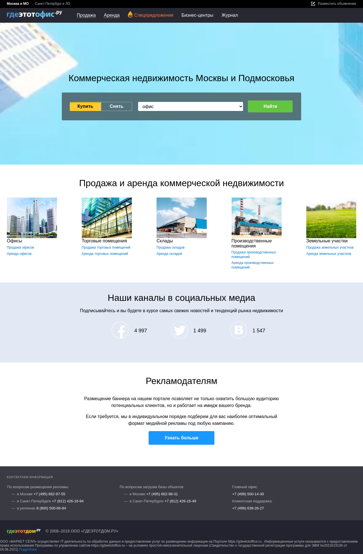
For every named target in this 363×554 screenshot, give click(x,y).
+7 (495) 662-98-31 (162, 494)
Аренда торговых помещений (105, 254)
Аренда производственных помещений (252, 265)
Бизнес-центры (197, 15)
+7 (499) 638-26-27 (248, 508)
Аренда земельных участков (328, 254)
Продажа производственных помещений (253, 254)
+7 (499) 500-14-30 (248, 494)
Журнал (229, 15)
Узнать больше (181, 437)
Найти (270, 106)
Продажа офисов (20, 247)
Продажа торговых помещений (106, 247)
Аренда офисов (19, 254)
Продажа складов (171, 247)
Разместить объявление (333, 4)
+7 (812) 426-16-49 (180, 501)
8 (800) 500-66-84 (51, 508)
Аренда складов (169, 254)
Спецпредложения (150, 14)
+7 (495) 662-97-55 (50, 494)
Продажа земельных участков (330, 247)
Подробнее (28, 549)
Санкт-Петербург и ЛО (52, 4)
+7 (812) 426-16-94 (68, 501)
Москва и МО (18, 4)
